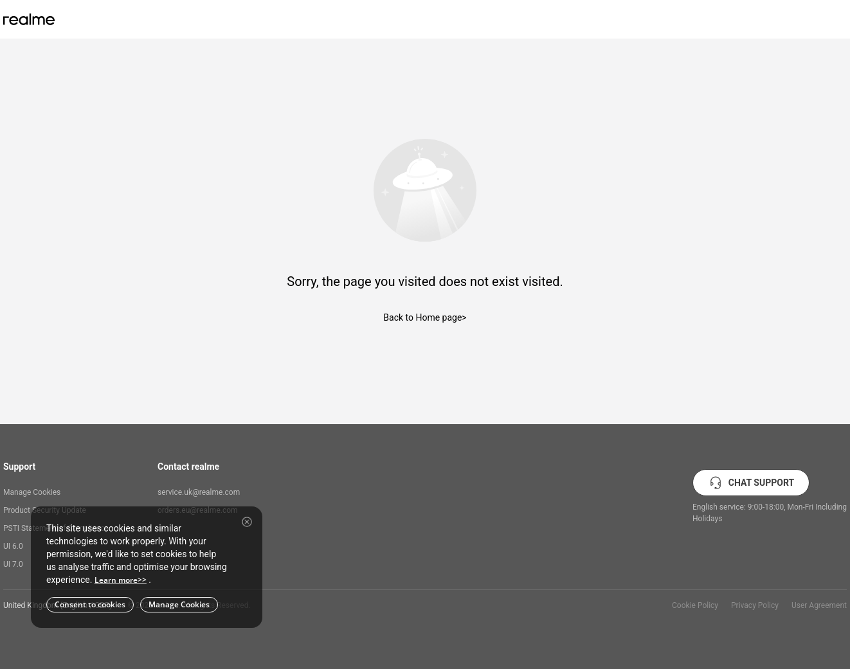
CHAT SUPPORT (751, 482)
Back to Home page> (424, 317)
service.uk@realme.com (199, 492)
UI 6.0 (13, 546)
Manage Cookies (31, 492)
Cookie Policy (695, 605)
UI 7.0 (13, 564)
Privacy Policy (755, 605)
